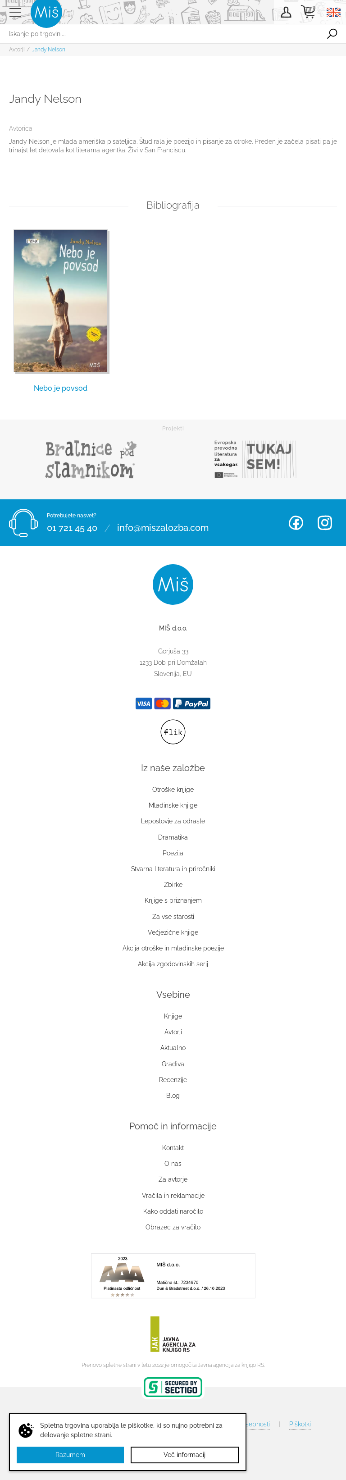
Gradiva (173, 1064)
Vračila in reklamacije (173, 1195)
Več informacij (184, 1454)
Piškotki (300, 1424)
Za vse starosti (173, 916)
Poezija (173, 853)
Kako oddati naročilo (173, 1211)
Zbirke (173, 884)
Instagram (325, 523)
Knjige (173, 1016)
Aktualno (173, 1047)
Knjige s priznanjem (173, 900)
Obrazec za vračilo (173, 1227)
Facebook (296, 523)
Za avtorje (173, 1179)
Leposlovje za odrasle (173, 821)
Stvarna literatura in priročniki (173, 868)
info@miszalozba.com (163, 528)
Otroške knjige (173, 789)
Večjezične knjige (173, 932)
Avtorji (16, 49)
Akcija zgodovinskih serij (173, 964)
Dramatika (173, 837)
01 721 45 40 (72, 528)
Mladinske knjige (173, 805)
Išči (332, 33)
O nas (173, 1163)
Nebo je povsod (60, 388)
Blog (173, 1095)
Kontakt (173, 1147)
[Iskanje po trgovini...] (159, 33)
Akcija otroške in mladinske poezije (173, 948)
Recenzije (173, 1079)
